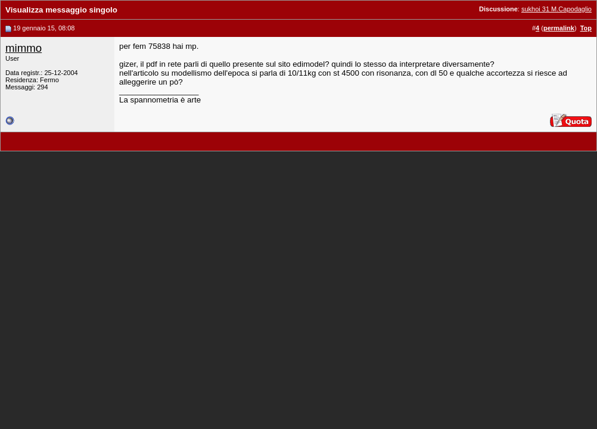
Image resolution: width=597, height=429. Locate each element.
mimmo (23, 48)
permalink (558, 28)
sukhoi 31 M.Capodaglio (556, 9)
